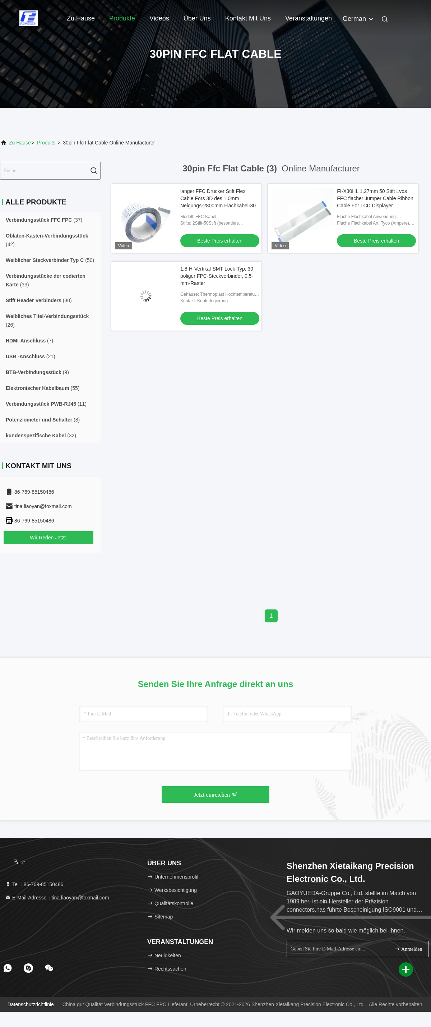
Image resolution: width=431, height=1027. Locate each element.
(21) (30, 356)
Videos (159, 18)
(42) (47, 240)
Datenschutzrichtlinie (31, 1004)
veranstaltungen (308, 18)
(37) (44, 220)
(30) (39, 300)
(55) (42, 388)
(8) (43, 420)
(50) (50, 260)
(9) (37, 372)
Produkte (122, 18)
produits (46, 143)
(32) (41, 435)
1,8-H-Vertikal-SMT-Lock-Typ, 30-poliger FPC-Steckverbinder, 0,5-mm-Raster (217, 276)
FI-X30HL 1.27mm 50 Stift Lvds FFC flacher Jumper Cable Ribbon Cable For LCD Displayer (375, 198)
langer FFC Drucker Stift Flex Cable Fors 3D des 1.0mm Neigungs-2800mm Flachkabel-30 (218, 198)
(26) (47, 320)
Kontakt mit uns (248, 18)
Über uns (197, 18)
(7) (29, 341)
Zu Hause (81, 18)
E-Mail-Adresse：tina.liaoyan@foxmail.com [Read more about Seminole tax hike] (57, 898)
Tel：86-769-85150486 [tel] (34, 884)
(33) (45, 280)
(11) (46, 404)
